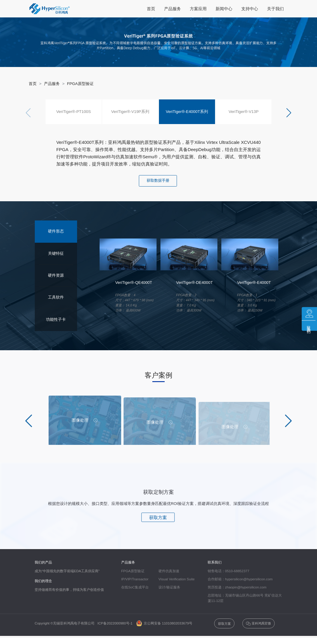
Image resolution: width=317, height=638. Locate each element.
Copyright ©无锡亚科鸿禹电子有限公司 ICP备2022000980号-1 (85, 623)
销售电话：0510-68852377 (229, 571)
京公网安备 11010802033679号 (164, 623)
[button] (289, 113)
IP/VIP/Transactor (134, 579)
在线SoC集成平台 (135, 587)
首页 (151, 8)
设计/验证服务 (169, 587)
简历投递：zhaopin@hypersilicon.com (237, 587)
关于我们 (275, 8)
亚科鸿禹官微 (258, 623)
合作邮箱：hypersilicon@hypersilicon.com (240, 579)
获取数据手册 (158, 180)
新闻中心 (224, 8)
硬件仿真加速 (168, 571)
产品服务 (172, 8)
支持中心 (249, 8)
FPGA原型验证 (80, 83)
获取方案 (158, 517)
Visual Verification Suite (176, 579)
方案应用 (198, 8)
